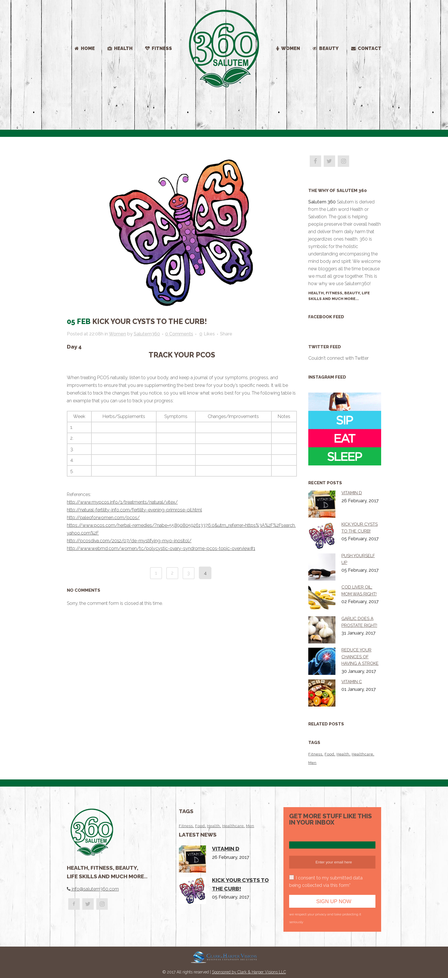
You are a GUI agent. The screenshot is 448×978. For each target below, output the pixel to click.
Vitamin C (351, 681)
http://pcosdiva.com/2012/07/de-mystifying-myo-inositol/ (129, 540)
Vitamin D (351, 492)
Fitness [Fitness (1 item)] (315, 754)
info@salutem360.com (95, 889)
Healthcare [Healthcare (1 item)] (362, 754)
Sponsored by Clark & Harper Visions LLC (249, 972)
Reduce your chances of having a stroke (360, 656)
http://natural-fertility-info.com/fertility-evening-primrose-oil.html (134, 510)
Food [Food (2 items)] (329, 754)
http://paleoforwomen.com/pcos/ (103, 517)
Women (117, 334)
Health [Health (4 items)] (343, 754)
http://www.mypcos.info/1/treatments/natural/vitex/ (122, 502)
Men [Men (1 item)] (312, 763)
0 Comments (179, 334)
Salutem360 (147, 334)
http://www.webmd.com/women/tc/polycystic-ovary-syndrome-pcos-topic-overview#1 (161, 548)
